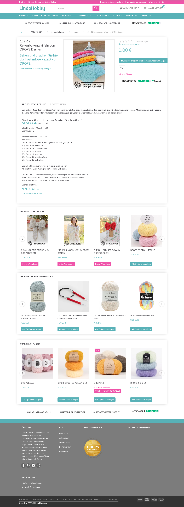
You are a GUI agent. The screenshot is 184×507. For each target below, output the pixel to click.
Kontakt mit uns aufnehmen (112, 2)
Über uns (153, 2)
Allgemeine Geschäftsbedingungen (74, 499)
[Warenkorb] (154, 8)
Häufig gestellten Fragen (32, 483)
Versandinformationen (136, 2)
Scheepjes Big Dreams (142, 315)
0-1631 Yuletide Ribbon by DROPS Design (35, 251)
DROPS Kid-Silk (138, 383)
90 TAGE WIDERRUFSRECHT (108, 23)
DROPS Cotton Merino (142, 250)
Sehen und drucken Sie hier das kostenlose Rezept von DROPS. (39, 59)
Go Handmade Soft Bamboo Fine (109, 316)
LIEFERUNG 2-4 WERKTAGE (73, 23)
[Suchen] (96, 8)
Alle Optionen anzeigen (141, 264)
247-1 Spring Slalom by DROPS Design (73, 251)
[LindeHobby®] (32, 8)
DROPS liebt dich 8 (30, 189)
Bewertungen (141, 41)
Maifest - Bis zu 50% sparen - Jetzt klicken (37, 2)
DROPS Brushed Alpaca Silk (72, 383)
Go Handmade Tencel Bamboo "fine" (33, 316)
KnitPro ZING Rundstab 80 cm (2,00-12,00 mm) (72, 316)
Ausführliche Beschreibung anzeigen (35, 68)
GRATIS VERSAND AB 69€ (38, 23)
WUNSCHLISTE (129, 8)
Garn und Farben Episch (32, 193)
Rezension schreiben (130, 44)
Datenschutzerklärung (106, 499)
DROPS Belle (27, 383)
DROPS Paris (29, 123)
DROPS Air (99, 383)
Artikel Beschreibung (34, 104)
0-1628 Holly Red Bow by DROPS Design (107, 251)
